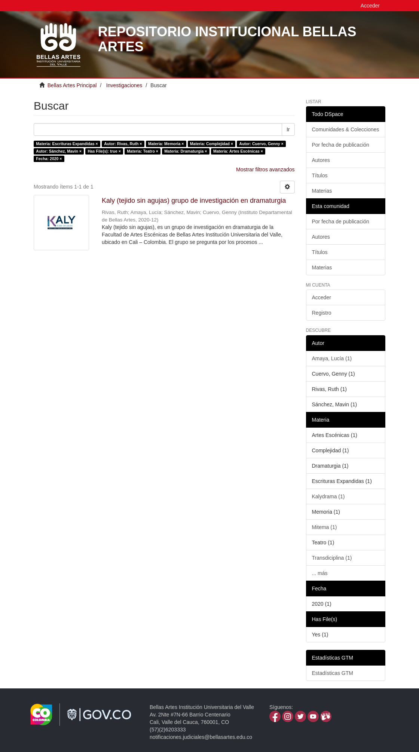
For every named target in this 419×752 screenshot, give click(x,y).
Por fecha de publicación (340, 145)
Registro (321, 313)
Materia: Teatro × (142, 151)
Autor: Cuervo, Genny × (261, 143)
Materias (322, 191)
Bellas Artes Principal (72, 85)
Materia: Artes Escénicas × (238, 151)
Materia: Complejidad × (211, 143)
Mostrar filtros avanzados (265, 169)
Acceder (321, 297)
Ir (288, 129)
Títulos (320, 175)
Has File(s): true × (104, 151)
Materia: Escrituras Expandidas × (67, 143)
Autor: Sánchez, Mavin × (59, 151)
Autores (321, 160)
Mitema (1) (324, 527)
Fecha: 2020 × (49, 158)
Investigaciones (124, 85)
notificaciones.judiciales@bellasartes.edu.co (201, 737)
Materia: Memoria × (166, 143)
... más (320, 573)
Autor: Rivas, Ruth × (123, 143)
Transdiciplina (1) (332, 558)
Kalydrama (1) (328, 496)
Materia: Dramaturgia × (185, 151)
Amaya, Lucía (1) (332, 358)
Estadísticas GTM (332, 673)
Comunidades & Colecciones (345, 129)
